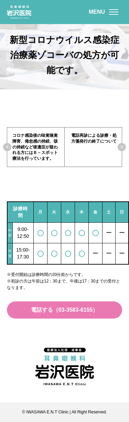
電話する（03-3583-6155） (64, 310)
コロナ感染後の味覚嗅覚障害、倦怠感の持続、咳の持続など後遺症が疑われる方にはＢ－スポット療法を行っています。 (35, 147)
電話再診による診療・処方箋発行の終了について (94, 138)
